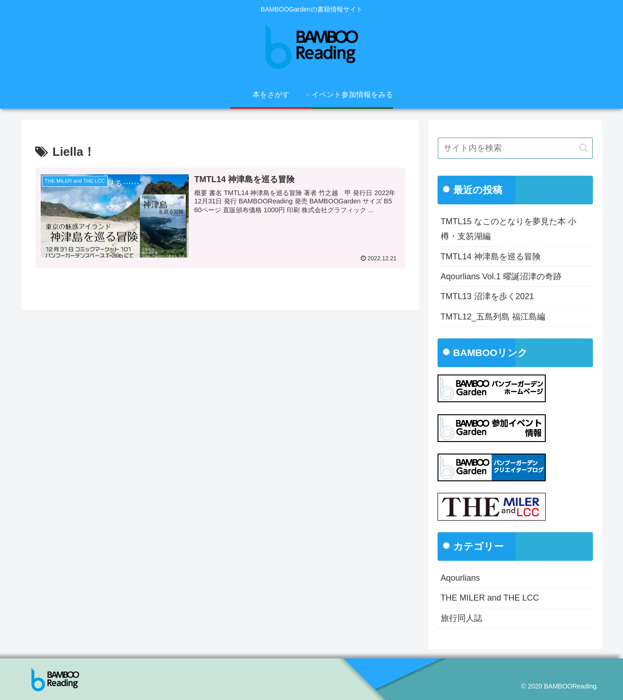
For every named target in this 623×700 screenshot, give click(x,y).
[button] (583, 147)
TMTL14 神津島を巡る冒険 (491, 256)
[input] (515, 148)
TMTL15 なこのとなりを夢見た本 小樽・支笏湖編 (508, 229)
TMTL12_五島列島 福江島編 (493, 316)
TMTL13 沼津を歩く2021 (487, 296)
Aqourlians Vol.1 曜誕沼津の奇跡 (501, 276)
